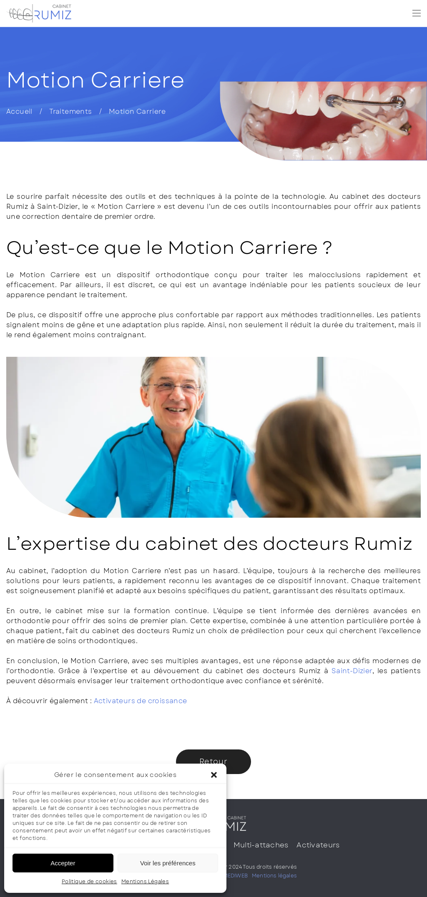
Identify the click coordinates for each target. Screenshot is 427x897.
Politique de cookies (89, 881)
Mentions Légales (145, 881)
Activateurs (317, 845)
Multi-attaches (261, 845)
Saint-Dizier (352, 671)
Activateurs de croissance (140, 701)
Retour (213, 761)
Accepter (62, 863)
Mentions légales (274, 875)
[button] (214, 775)
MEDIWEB (235, 875)
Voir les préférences (168, 863)
